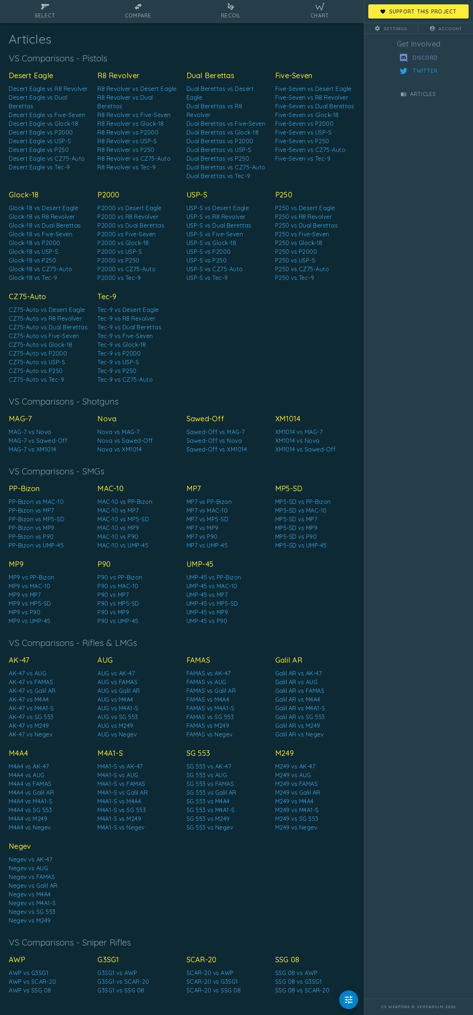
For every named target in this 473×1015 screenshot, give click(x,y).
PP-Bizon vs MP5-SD (36, 519)
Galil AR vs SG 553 (300, 717)
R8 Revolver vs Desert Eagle (137, 88)
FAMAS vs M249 (208, 725)
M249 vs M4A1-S (297, 810)
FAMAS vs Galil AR (211, 690)
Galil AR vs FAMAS (300, 690)
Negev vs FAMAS (32, 876)
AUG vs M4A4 (115, 699)
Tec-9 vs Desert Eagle (128, 309)
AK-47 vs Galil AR (32, 690)
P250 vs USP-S (295, 260)
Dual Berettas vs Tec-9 (218, 176)
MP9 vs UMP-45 (30, 621)
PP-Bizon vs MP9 (32, 527)
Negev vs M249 (30, 920)
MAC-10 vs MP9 (118, 527)
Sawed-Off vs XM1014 (217, 449)
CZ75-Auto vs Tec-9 (36, 379)
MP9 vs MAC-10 (30, 586)
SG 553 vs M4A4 (208, 801)
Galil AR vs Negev (299, 734)
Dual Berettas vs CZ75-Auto (226, 167)
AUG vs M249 (115, 725)
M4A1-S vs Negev (121, 827)
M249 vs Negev (296, 827)
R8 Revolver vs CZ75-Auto (134, 158)
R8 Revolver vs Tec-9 (126, 167)
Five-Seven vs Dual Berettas (314, 106)
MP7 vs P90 (202, 536)
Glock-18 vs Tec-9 (33, 277)
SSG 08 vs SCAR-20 (302, 990)
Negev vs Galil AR (33, 885)
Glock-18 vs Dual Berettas (45, 225)
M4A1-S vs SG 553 (121, 810)
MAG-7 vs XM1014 (32, 449)
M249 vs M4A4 (294, 801)
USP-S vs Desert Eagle (218, 208)
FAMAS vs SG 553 (210, 717)
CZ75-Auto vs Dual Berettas (48, 327)
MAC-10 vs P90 (118, 536)
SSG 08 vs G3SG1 (298, 981)
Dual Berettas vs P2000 (220, 141)
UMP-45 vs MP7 (207, 594)
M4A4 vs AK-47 (29, 766)
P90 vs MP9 (113, 612)
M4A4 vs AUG (27, 775)
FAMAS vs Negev (210, 734)
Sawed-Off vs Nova (214, 440)
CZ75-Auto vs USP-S (37, 362)
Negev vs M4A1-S (32, 903)
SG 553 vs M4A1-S (211, 810)
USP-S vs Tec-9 (207, 277)
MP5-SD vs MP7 (296, 519)
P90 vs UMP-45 (118, 621)
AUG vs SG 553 (117, 717)
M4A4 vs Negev (30, 827)
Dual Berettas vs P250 (218, 158)
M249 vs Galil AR (297, 792)
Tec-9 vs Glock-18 (121, 344)
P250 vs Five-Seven (302, 234)
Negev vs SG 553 (32, 911)
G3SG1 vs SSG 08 (120, 990)
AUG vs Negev (117, 734)
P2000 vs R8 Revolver (128, 216)
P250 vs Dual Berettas (306, 225)
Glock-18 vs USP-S (34, 251)
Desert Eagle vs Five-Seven (47, 115)
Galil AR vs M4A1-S (300, 708)
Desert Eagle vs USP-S (40, 141)
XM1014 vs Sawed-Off (305, 449)
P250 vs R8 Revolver (303, 216)
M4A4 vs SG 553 (30, 810)
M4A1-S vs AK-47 (120, 766)
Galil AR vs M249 (297, 725)
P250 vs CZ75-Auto (302, 269)
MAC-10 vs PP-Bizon (124, 501)
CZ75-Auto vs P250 (36, 370)
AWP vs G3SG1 (28, 972)
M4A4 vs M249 (28, 818)
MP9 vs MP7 (25, 594)
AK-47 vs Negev (30, 734)
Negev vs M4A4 (30, 894)
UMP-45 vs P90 (207, 621)
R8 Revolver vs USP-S (127, 141)
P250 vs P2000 (296, 251)
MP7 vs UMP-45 (207, 545)
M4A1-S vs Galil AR (122, 792)
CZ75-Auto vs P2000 (38, 353)
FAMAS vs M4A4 (208, 699)
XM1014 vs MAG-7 (299, 432)
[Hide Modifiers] (348, 999)
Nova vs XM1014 (119, 449)
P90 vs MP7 (113, 594)
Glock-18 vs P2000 (34, 242)
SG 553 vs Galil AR (211, 792)
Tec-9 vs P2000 (119, 353)
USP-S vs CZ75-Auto (215, 269)
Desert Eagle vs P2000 (41, 132)
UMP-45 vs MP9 (207, 612)
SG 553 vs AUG (207, 775)
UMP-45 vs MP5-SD (212, 603)
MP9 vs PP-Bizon (32, 577)
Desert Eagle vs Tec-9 (39, 167)
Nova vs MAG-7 (118, 432)
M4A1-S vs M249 (119, 818)
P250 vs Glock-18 (298, 242)
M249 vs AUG (293, 775)
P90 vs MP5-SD (118, 603)
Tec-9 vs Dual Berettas (129, 327)
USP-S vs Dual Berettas (219, 225)
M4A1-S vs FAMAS (121, 783)
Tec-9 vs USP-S (118, 362)
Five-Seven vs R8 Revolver (312, 97)
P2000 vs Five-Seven (126, 234)
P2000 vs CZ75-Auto (126, 269)
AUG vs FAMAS (117, 682)
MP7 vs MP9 (203, 527)
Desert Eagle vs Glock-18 (43, 123)
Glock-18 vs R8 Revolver (42, 216)
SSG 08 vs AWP (296, 972)
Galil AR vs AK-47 (298, 673)
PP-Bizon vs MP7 (31, 510)
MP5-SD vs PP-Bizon (303, 501)
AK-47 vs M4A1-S (31, 708)
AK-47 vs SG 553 (31, 717)
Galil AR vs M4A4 (297, 699)
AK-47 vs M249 (29, 725)
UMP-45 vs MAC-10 (212, 586)
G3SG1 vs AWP (117, 972)
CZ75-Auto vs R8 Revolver (45, 318)
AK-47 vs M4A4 (29, 699)
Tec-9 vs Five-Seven (125, 336)
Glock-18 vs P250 (32, 260)
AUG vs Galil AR (118, 690)
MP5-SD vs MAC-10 (301, 510)
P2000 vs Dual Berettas (130, 225)
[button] (391, 28)
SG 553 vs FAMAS (210, 783)
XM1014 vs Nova (297, 440)
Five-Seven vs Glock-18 (307, 115)
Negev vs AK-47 (30, 859)
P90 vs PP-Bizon (120, 577)
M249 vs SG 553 (296, 818)
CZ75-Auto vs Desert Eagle (47, 309)
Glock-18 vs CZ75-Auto (40, 269)
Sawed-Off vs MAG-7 (216, 432)
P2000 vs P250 (118, 260)
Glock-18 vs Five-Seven (40, 234)
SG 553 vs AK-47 (209, 766)
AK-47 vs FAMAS (31, 682)
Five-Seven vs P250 (302, 141)
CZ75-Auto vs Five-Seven (44, 336)
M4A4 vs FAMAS (30, 783)
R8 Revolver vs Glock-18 (130, 123)
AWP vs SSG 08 (30, 990)
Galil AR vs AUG (296, 682)
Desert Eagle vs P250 (39, 149)
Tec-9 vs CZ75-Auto (125, 379)
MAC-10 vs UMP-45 (122, 545)
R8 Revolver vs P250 (126, 149)
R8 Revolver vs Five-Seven (134, 115)
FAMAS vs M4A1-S (211, 708)
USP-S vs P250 (207, 260)
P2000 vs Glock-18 (123, 242)
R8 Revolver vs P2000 (128, 132)
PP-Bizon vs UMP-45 (36, 545)
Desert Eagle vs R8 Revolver (48, 88)
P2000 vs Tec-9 (119, 277)
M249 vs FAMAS (296, 783)
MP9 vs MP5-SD (30, 603)
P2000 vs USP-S (119, 251)
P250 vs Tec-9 (294, 277)
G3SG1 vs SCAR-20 (123, 981)
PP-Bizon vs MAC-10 (36, 501)
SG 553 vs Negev (210, 827)
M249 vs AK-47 (295, 766)
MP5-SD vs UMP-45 (301, 545)
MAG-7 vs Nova (30, 432)
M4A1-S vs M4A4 (119, 801)
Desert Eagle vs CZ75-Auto (47, 158)
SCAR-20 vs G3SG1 (212, 981)
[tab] (45, 11)
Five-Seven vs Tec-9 (303, 158)
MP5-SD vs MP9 (296, 527)
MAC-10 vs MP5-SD (123, 519)
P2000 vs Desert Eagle (129, 208)
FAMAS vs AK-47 (209, 673)
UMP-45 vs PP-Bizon (214, 577)
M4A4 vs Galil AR (31, 792)
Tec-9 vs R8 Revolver (126, 318)
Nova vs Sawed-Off (125, 440)
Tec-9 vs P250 (117, 370)
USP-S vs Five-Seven (215, 234)
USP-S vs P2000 (209, 251)
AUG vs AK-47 (116, 673)
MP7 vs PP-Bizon (209, 501)
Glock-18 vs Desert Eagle (43, 208)
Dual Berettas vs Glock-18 (223, 132)
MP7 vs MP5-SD (208, 519)
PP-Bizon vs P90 (31, 536)
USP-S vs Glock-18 (211, 242)
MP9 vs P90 (24, 612)
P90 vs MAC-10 (118, 586)
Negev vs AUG (28, 868)
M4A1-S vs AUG (118, 775)
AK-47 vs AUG (27, 673)
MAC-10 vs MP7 (118, 510)
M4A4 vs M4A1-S (30, 801)
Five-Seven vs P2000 (304, 123)
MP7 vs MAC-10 (207, 510)
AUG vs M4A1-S (118, 708)
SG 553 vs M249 (208, 818)
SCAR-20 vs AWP (210, 972)
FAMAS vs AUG (207, 682)
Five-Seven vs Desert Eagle (313, 88)
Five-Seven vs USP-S (303, 132)
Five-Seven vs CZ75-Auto (310, 149)
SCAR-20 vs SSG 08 (214, 990)
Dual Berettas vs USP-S (219, 149)
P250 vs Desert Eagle (305, 208)
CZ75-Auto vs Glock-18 (40, 344)
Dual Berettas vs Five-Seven (226, 123)
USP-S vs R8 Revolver (216, 216)
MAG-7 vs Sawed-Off (38, 440)
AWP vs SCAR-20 (32, 981)
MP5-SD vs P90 (296, 536)
